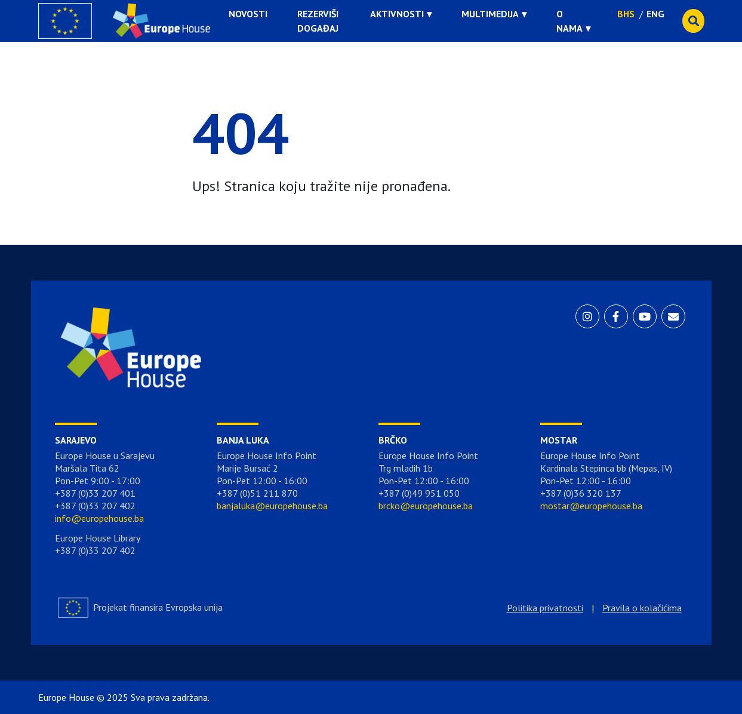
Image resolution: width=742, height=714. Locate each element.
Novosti (248, 14)
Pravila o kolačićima (642, 608)
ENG (655, 14)
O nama (569, 21)
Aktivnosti (397, 14)
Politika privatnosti (545, 608)
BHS (626, 14)
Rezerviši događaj (317, 21)
